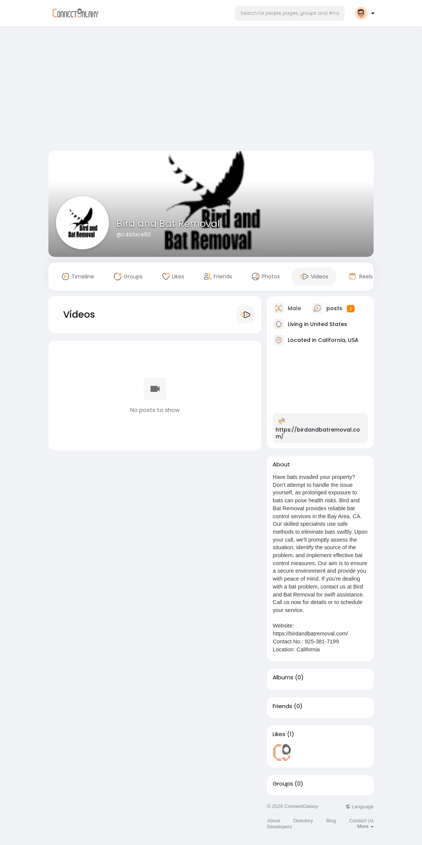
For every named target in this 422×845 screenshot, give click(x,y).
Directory (303, 820)
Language (360, 806)
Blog (331, 820)
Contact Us (361, 820)
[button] (289, 13)
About (273, 820)
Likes (279, 734)
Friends (282, 706)
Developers (279, 826)
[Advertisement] (211, 90)
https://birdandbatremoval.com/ (318, 433)
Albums (283, 677)
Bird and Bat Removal (168, 223)
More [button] (365, 826)
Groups (283, 784)
